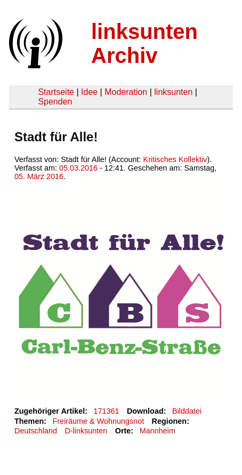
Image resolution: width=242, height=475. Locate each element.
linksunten (173, 91)
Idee (89, 91)
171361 (106, 411)
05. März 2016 (38, 176)
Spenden (55, 101)
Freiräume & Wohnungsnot (98, 421)
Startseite (56, 91)
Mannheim (157, 430)
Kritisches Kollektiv (175, 159)
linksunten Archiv (144, 43)
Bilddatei (186, 411)
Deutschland (35, 430)
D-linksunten (85, 430)
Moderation (125, 91)
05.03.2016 (78, 168)
